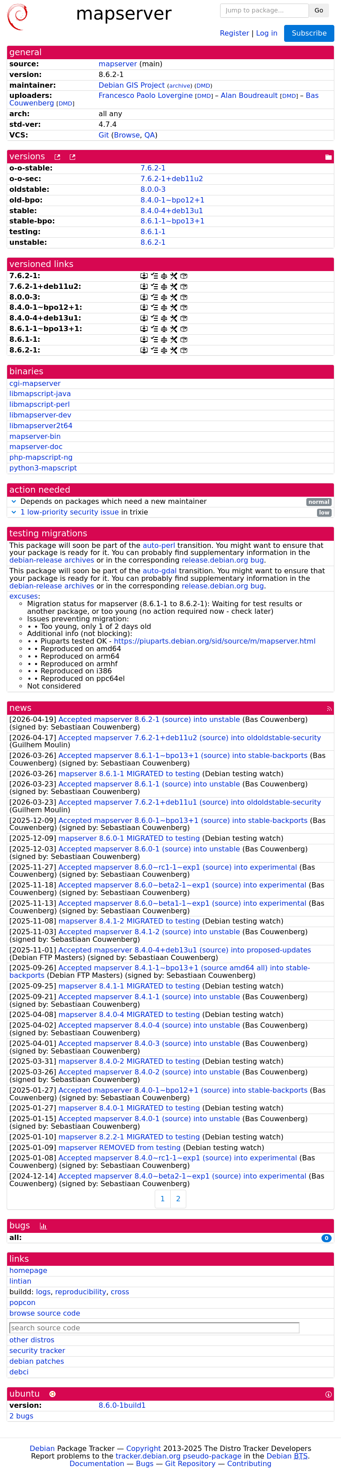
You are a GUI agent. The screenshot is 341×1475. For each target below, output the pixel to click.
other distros (31, 1340)
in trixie (170, 512)
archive (179, 85)
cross (120, 1292)
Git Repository (190, 1463)
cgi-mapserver (34, 383)
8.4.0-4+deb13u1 (171, 211)
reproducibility (80, 1292)
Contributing (249, 1463)
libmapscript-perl (39, 404)
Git (104, 135)
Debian (42, 1448)
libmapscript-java (40, 393)
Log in (266, 32)
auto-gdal (160, 571)
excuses (23, 596)
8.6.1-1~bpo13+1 (172, 221)
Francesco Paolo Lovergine (146, 95)
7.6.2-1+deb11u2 (171, 178)
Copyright (143, 1448)
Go (319, 10)
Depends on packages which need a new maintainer (170, 502)
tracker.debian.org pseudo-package (178, 1456)
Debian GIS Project (132, 85)
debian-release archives (51, 560)
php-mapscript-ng (40, 457)
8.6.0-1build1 (122, 1405)
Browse (127, 135)
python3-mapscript (43, 468)
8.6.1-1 (153, 231)
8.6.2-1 (153, 242)
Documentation (96, 1463)
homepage (28, 1270)
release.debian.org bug (223, 560)
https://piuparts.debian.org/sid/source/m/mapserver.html (215, 641)
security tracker (37, 1350)
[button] (14, 501)
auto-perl (159, 545)
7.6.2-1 (153, 168)
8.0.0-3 (153, 189)
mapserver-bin (35, 436)
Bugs (145, 1463)
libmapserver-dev (40, 415)
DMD (203, 85)
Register (234, 32)
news (20, 708)
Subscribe (309, 33)
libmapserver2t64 (40, 425)
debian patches (36, 1361)
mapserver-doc (36, 446)
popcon (22, 1302)
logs (43, 1292)
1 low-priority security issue (69, 512)
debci (18, 1372)
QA (149, 135)
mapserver (118, 64)
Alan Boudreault (249, 95)
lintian (20, 1281)
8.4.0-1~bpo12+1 (172, 200)
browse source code (44, 1313)
